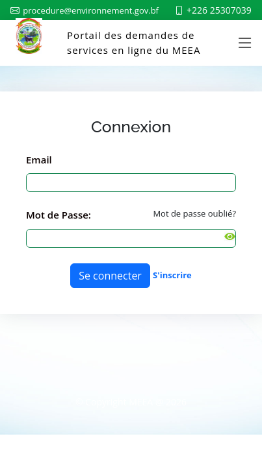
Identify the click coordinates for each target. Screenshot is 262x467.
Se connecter (110, 276)
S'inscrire (172, 275)
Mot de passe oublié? (194, 213)
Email (39, 159)
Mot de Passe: (58, 214)
